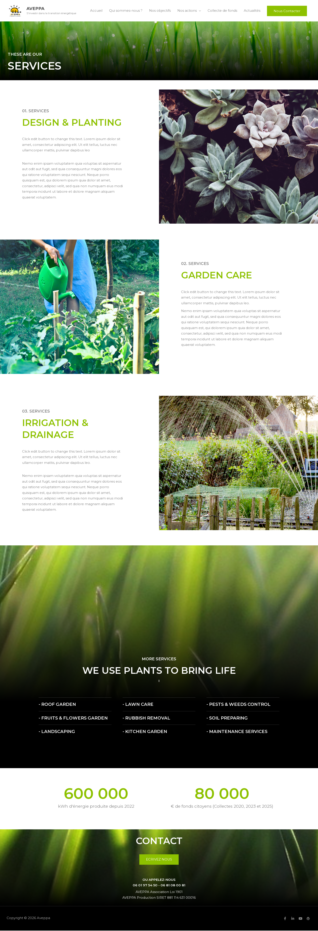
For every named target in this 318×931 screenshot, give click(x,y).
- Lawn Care (138, 705)
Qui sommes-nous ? (125, 11)
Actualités (252, 11)
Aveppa (35, 9)
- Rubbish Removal (147, 718)
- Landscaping (57, 732)
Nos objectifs (160, 11)
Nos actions (187, 11)
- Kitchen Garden (145, 732)
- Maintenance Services (237, 732)
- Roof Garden (58, 705)
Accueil (96, 11)
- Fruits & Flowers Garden (74, 718)
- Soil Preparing (227, 718)
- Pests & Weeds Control (239, 705)
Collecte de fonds (222, 11)
